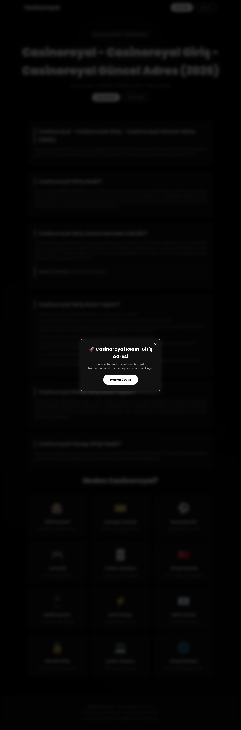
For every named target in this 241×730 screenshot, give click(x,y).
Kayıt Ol (206, 7)
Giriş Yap (182, 7)
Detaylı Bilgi (136, 97)
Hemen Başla (106, 97)
